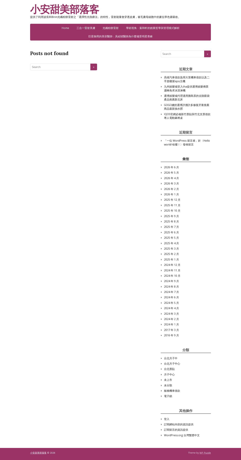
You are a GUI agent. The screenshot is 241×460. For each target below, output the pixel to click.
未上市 (168, 380)
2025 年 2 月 (171, 254)
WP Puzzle (205, 452)
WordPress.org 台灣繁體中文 (182, 435)
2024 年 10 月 (172, 276)
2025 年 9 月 (171, 216)
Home (65, 28)
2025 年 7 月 (171, 227)
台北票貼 (169, 369)
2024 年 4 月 (171, 308)
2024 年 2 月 (171, 319)
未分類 (168, 385)
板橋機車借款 (172, 391)
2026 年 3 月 (171, 183)
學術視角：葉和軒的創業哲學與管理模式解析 (153, 28)
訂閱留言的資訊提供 (176, 430)
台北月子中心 (172, 363)
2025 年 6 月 (171, 232)
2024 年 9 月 (171, 281)
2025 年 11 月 (172, 205)
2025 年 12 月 (172, 200)
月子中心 (169, 374)
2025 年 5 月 (171, 238)
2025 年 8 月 (171, 221)
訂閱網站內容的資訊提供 (178, 424)
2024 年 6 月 (171, 297)
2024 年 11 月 (172, 270)
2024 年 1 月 (171, 324)
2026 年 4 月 (171, 178)
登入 (166, 419)
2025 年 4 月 (171, 243)
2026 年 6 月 (171, 167)
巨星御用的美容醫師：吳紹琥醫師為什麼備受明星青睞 (120, 36)
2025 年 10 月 (172, 210)
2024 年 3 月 (171, 314)
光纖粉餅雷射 (111, 28)
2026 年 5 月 (171, 172)
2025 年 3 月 (171, 248)
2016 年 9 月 (171, 335)
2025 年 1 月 (171, 259)
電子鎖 (168, 396)
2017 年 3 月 (171, 330)
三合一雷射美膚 (85, 28)
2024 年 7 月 (171, 292)
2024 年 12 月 (172, 265)
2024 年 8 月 (171, 286)
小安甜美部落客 (64, 9)
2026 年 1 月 (171, 194)
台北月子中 (170, 358)
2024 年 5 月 (171, 303)
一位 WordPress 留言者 (181, 140)
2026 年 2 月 (171, 189)
